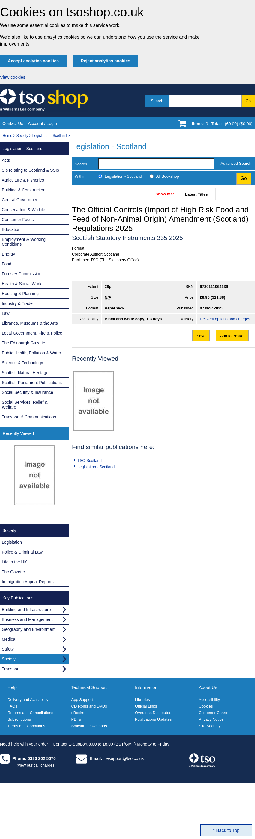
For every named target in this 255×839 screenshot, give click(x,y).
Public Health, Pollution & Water (31, 352)
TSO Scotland (89, 460)
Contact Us (12, 123)
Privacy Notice (211, 719)
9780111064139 (214, 286)
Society (22, 136)
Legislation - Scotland (49, 136)
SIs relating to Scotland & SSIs (30, 170)
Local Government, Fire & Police (32, 333)
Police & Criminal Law (22, 552)
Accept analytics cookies (33, 60)
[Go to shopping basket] (220, 125)
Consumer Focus (18, 219)
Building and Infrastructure (26, 609)
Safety (8, 649)
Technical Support (89, 687)
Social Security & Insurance (27, 392)
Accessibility (209, 699)
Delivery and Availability (28, 699)
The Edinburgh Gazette (23, 343)
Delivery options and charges (225, 319)
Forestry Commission (21, 273)
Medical (9, 639)
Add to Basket (232, 336)
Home (7, 136)
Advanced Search (235, 163)
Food (6, 263)
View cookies (13, 77)
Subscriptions (19, 719)
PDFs (76, 719)
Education (11, 229)
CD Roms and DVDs (89, 706)
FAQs (12, 706)
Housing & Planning (20, 293)
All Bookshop (167, 176)
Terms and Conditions (26, 726)
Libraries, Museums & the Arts (30, 323)
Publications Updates (153, 719)
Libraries (142, 699)
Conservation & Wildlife (23, 209)
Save (201, 336)
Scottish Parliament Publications (32, 382)
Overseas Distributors (153, 712)
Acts (6, 160)
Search (157, 101)
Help (12, 687)
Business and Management (27, 619)
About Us (208, 687)
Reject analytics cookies (105, 60)
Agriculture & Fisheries (23, 180)
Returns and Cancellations (30, 712)
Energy (8, 254)
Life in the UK (14, 562)
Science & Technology (22, 362)
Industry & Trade (17, 303)
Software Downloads (89, 726)
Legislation (12, 542)
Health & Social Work (21, 283)
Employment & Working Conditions (24, 242)
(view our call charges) (36, 765)
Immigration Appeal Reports (28, 581)
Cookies (206, 706)
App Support (82, 699)
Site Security (210, 726)
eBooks (77, 712)
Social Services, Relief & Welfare (25, 404)
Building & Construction (24, 190)
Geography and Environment (29, 629)
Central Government (21, 199)
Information (146, 687)
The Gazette (13, 571)
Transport (11, 668)
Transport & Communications (29, 417)
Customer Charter (214, 712)
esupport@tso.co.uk (125, 758)
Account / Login (42, 123)
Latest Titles (196, 194)
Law (6, 313)
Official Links (146, 706)
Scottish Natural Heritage (25, 372)
